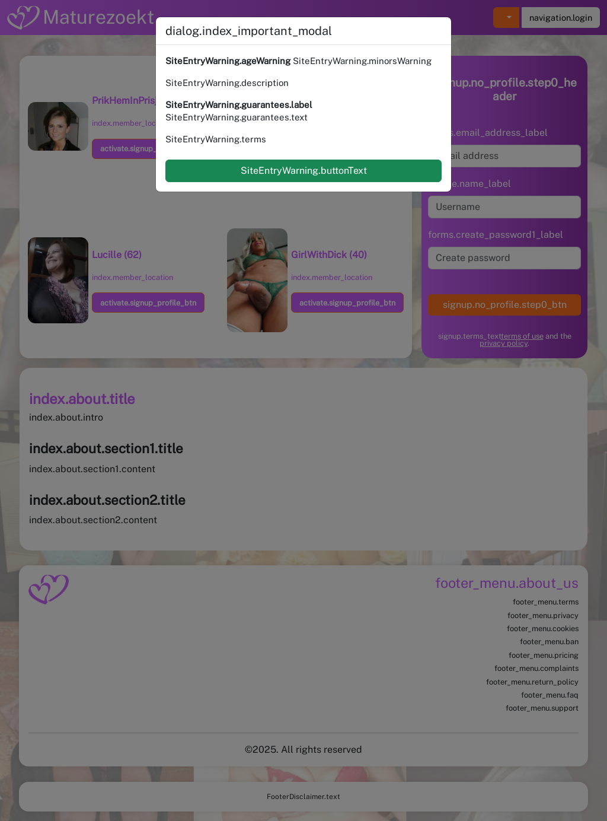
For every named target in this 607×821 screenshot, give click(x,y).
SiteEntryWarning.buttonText (304, 170)
